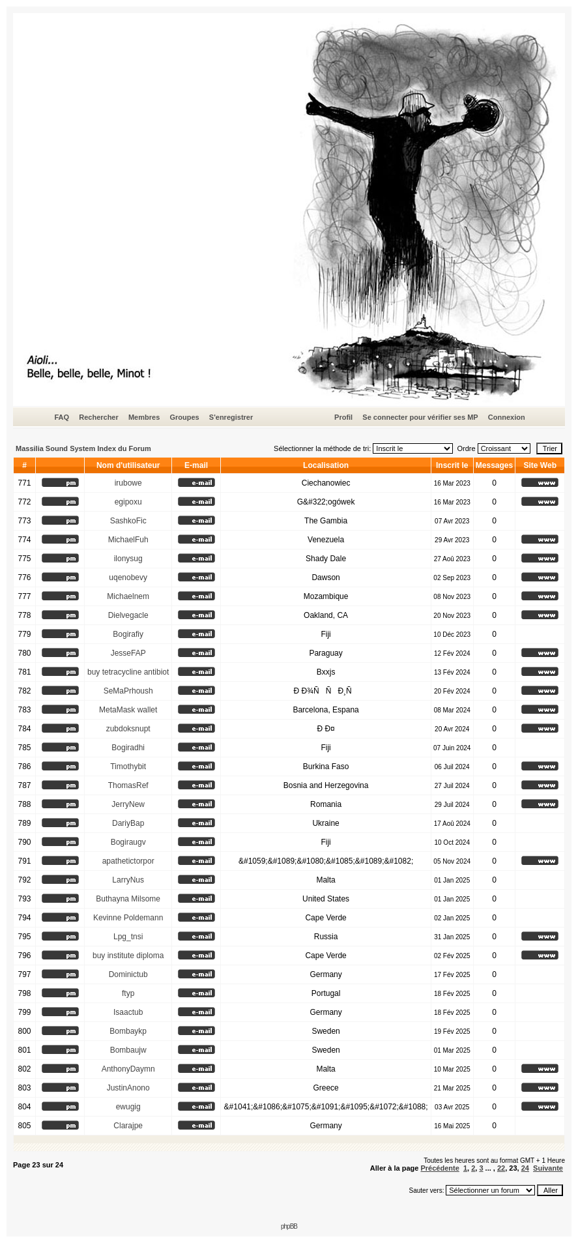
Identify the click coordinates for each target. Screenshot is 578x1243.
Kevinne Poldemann (128, 917)
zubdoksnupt (128, 728)
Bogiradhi (128, 747)
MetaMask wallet (128, 709)
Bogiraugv (128, 842)
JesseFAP (128, 653)
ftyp (128, 993)
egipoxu (128, 501)
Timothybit (128, 766)
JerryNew (128, 804)
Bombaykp (128, 1031)
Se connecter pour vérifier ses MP (420, 417)
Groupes (184, 417)
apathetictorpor (128, 861)
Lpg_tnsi (128, 936)
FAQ (61, 417)
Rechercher (99, 417)
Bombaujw (128, 1050)
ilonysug (128, 558)
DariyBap (128, 823)
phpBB (289, 1226)
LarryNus (128, 880)
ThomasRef (128, 785)
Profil (343, 417)
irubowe (128, 483)
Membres (144, 417)
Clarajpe (128, 1125)
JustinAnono (128, 1087)
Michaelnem (128, 596)
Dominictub (128, 974)
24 (525, 1168)
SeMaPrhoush (128, 690)
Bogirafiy (128, 634)
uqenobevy (128, 577)
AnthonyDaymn (128, 1069)
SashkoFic (128, 520)
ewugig (128, 1106)
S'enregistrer (231, 417)
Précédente (439, 1168)
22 (501, 1168)
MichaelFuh (128, 539)
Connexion (506, 417)
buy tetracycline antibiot (128, 672)
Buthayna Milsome (128, 898)
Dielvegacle (128, 615)
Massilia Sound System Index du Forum (83, 448)
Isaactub (128, 1012)
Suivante (548, 1168)
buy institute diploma (128, 955)
